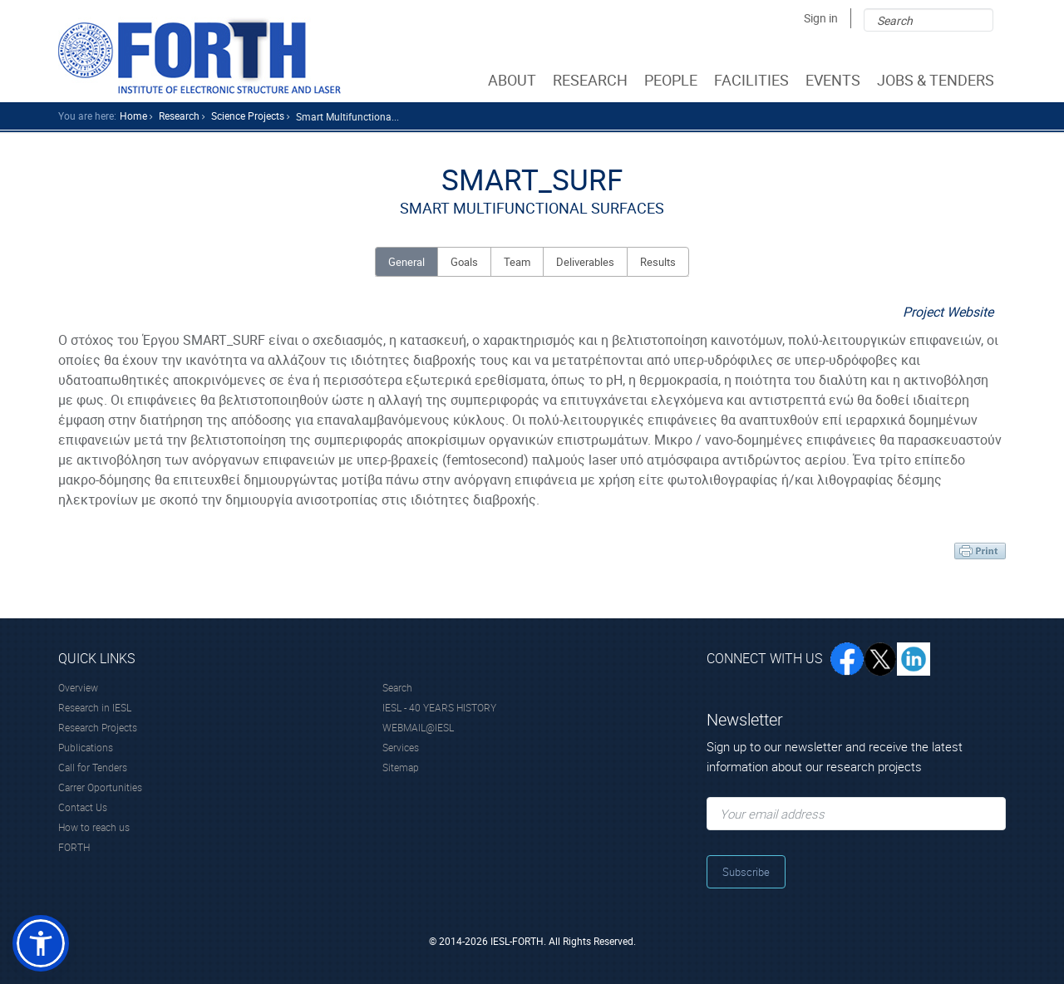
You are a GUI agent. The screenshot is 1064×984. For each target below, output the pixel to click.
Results (658, 261)
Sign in (821, 18)
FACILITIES (753, 80)
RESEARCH (592, 80)
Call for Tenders (92, 767)
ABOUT (513, 80)
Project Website (948, 312)
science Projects (247, 115)
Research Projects (97, 727)
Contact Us (82, 807)
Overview (78, 687)
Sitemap (400, 767)
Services (400, 747)
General (406, 261)
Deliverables (585, 261)
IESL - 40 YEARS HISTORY (439, 707)
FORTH (74, 847)
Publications (85, 747)
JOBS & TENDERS (937, 80)
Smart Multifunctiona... (347, 116)
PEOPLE (672, 80)
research (179, 115)
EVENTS (834, 80)
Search (397, 687)
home (133, 115)
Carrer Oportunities (100, 787)
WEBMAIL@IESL (418, 727)
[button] (41, 943)
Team (517, 261)
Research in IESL (94, 707)
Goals (464, 261)
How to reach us (94, 827)
